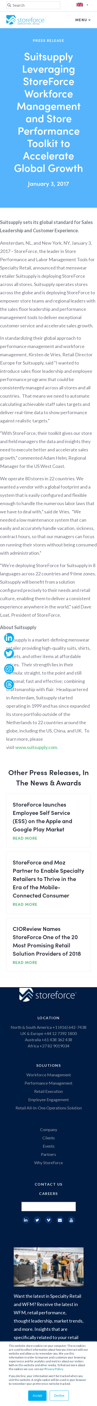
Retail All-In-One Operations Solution (49, 1107)
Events (49, 1146)
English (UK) (83, 5)
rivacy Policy (54, 1369)
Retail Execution (48, 1091)
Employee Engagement (48, 1099)
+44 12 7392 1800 (60, 1033)
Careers (48, 1193)
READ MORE (25, 838)
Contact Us (49, 1184)
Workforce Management (48, 1074)
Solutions (48, 1065)
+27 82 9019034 (54, 1045)
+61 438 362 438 (57, 1039)
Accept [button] (37, 1395)
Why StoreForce (48, 1162)
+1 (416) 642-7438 (69, 1027)
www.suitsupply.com (36, 747)
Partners (48, 1154)
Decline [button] (59, 1395)
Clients (48, 1137)
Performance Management (48, 1082)
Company (48, 1129)
